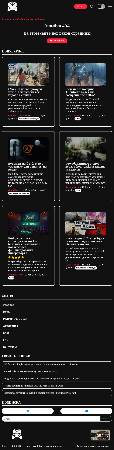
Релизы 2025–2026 (15, 318)
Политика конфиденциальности (94, 446)
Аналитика (10, 325)
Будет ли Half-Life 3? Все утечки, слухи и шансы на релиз (27, 166)
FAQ (5, 339)
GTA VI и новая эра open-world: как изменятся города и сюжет (26, 92)
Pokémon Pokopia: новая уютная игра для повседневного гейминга (41, 364)
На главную (57, 40)
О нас (80, 6)
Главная (8, 304)
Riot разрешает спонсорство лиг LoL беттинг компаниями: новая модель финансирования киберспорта (24, 245)
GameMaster (15, 115)
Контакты (10, 346)
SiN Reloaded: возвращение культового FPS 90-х (30, 371)
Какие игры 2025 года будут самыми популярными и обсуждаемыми (85, 241)
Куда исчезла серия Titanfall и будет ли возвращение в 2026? (80, 92)
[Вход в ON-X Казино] (100, 435)
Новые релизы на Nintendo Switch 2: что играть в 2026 (33, 385)
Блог (77, 119)
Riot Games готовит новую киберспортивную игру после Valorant (40, 393)
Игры (6, 311)
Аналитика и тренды (29, 119)
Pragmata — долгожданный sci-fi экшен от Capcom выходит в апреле (42, 378)
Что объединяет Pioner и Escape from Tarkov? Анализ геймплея (85, 166)
